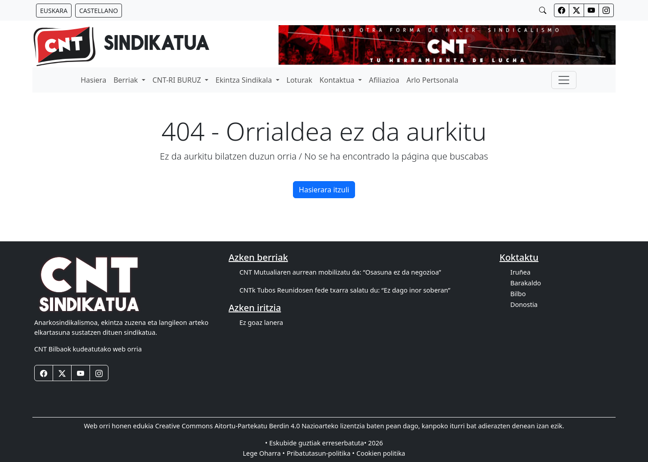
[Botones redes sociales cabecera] (561, 10)
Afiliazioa (384, 80)
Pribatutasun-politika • (321, 453)
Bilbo (518, 293)
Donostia (524, 304)
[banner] (121, 44)
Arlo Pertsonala (432, 80)
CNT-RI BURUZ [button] (178, 80)
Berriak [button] (126, 80)
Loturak (300, 80)
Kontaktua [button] (338, 80)
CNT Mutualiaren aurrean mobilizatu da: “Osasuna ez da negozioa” (340, 272)
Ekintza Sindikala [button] (245, 80)
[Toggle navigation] (563, 80)
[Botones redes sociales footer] (43, 373)
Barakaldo (525, 283)
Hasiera (93, 80)
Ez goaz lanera (261, 322)
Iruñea (520, 272)
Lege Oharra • (264, 453)
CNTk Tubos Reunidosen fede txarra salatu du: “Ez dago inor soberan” (344, 290)
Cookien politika (380, 453)
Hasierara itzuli (324, 190)
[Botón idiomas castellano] (98, 11)
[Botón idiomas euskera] (54, 11)
